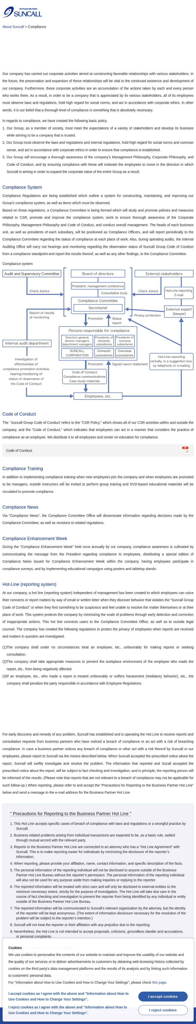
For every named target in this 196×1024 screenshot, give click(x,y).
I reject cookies (163, 1010)
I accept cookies (163, 996)
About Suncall (13, 27)
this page (159, 982)
